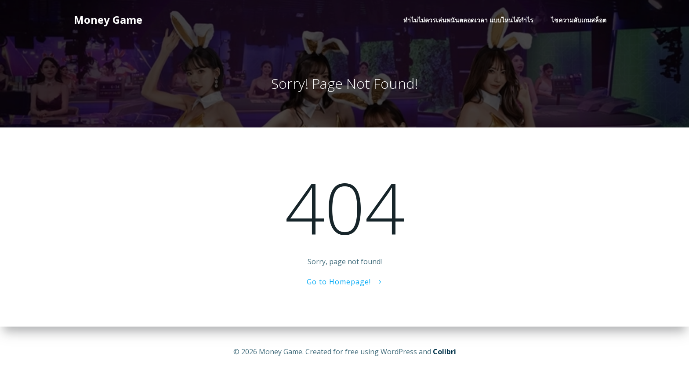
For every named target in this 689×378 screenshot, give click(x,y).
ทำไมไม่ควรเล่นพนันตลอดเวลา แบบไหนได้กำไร (468, 20)
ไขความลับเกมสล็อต (578, 20)
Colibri (444, 351)
